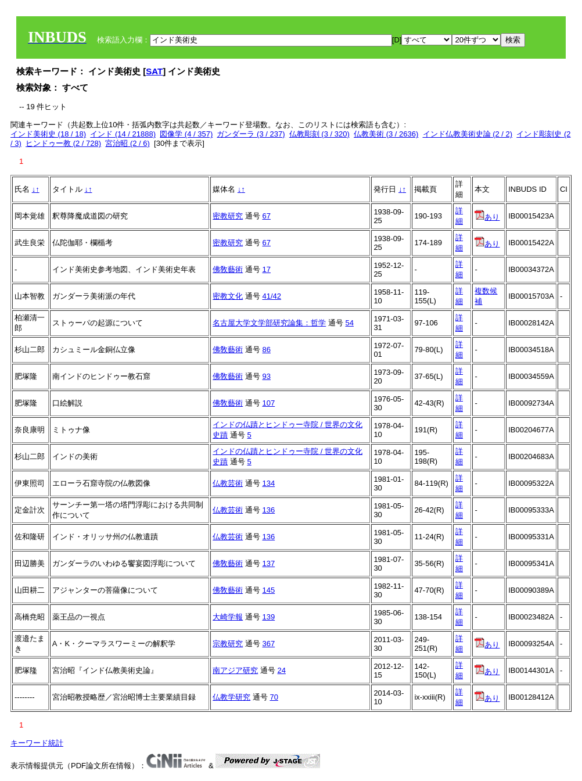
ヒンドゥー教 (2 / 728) (63, 143)
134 (268, 483)
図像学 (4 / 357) (186, 134)
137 (268, 563)
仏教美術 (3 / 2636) (386, 134)
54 (349, 322)
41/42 (271, 296)
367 (268, 643)
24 (281, 670)
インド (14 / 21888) (123, 134)
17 (266, 269)
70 (274, 697)
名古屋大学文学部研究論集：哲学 (269, 322)
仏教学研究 (231, 697)
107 (268, 403)
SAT (154, 71)
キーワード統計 (36, 743)
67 (266, 216)
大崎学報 (228, 616)
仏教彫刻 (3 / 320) (319, 134)
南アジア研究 (235, 670)
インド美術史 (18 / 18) (48, 134)
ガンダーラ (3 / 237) (251, 134)
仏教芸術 (228, 483)
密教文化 (228, 296)
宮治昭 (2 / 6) (127, 143)
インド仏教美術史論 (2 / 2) (468, 134)
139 (268, 616)
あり (487, 217)
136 (268, 510)
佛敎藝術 (228, 269)
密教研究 (228, 216)
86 (266, 349)
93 (266, 376)
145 (268, 590)
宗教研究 (228, 643)
